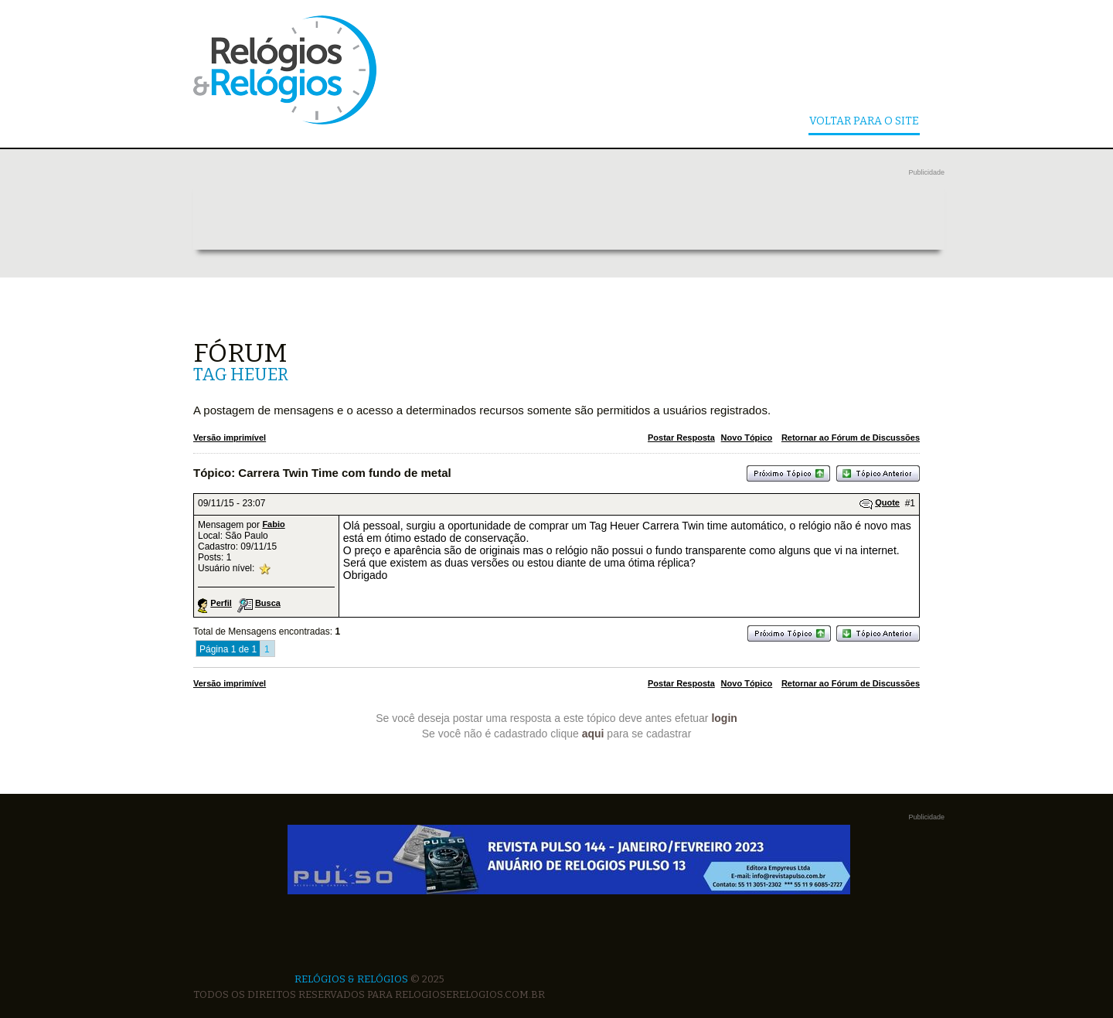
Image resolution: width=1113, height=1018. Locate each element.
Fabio (273, 524)
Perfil (221, 603)
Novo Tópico (747, 437)
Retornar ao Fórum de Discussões (850, 437)
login (724, 718)
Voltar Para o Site (864, 121)
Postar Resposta (681, 437)
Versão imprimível (229, 437)
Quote (887, 502)
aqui (593, 733)
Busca (268, 603)
